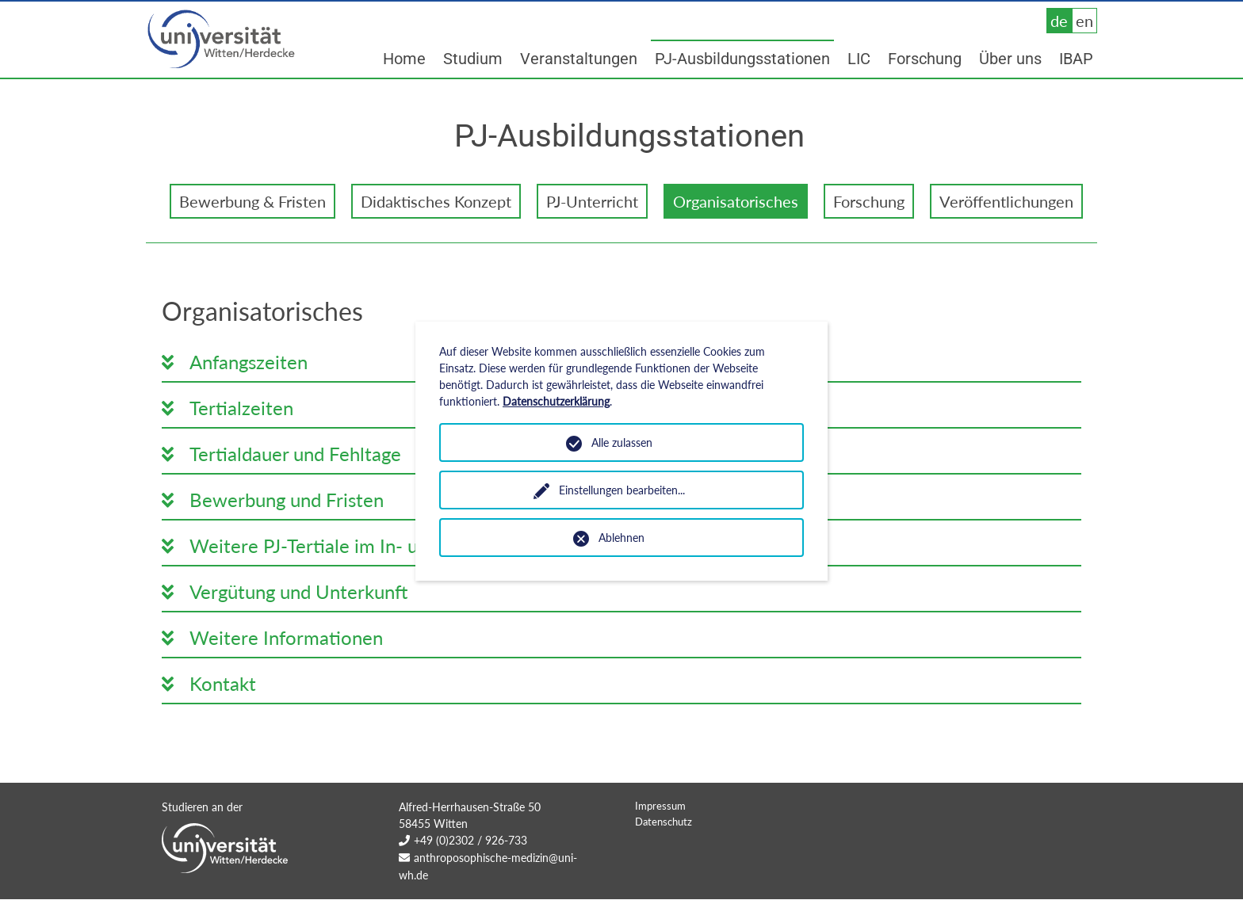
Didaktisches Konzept (436, 201)
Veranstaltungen (578, 58)
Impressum (660, 837)
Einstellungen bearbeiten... (622, 490)
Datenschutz (663, 853)
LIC (858, 58)
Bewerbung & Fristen (252, 201)
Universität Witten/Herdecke (222, 39)
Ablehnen (621, 537)
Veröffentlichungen (1006, 201)
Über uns (1010, 58)
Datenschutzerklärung (556, 401)
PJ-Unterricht (592, 201)
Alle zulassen (621, 442)
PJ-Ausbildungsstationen (742, 58)
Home (404, 58)
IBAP (1076, 58)
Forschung (925, 58)
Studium (473, 58)
